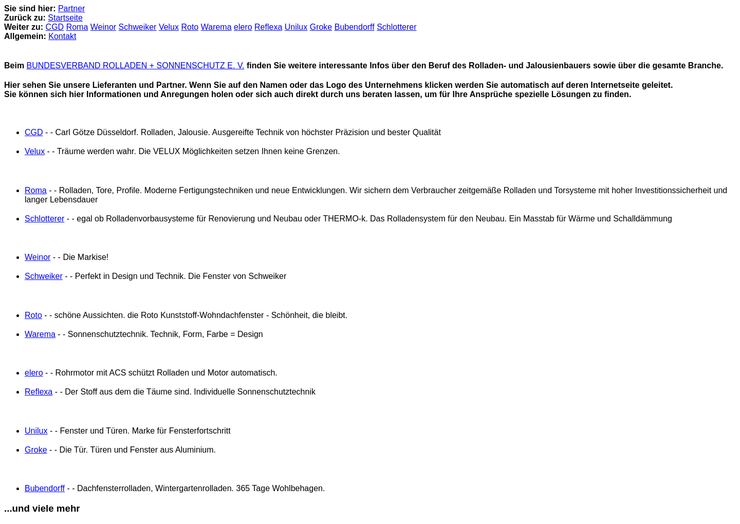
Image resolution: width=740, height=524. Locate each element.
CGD (55, 27)
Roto (189, 27)
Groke (321, 27)
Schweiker (138, 27)
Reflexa (268, 27)
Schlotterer (396, 27)
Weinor (103, 27)
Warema (216, 27)
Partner (71, 8)
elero (243, 27)
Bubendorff (355, 27)
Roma (77, 27)
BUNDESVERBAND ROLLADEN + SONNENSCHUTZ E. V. (136, 65)
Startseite (65, 17)
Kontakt (62, 36)
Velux (169, 27)
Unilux (296, 27)
